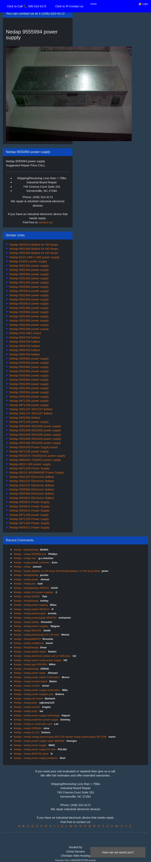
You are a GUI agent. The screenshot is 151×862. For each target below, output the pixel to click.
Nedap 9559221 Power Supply (29, 527)
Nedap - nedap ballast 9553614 (32, 609)
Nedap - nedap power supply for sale (35, 749)
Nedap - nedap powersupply (30, 613)
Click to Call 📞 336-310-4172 (26, 6)
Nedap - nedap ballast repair (30, 651)
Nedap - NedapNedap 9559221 (31, 587)
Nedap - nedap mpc (25, 558)
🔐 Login (143, 4)
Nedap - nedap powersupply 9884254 (35, 617)
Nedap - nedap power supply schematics (37, 690)
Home (93, 4)
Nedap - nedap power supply (30, 745)
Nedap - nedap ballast (27, 622)
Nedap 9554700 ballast (24, 337)
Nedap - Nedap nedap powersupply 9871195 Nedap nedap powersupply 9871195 (60, 736)
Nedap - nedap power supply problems (36, 758)
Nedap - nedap (22, 566)
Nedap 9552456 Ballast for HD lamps (33, 248)
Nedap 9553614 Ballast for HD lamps (33, 244)
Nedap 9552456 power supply (29, 265)
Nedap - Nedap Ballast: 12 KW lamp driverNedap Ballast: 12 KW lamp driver (57, 570)
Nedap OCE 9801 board (25, 333)
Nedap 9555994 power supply (29, 274)
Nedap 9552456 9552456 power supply (35, 426)
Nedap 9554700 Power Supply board (33, 447)
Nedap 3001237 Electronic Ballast (31, 476)
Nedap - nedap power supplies (31, 626)
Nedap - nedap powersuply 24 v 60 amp (37, 634)
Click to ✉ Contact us (69, 6)
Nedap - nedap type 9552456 (31, 664)
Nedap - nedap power (26, 579)
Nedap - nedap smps (26, 711)
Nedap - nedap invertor (27, 685)
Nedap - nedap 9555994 (28, 728)
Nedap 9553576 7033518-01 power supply (37, 455)
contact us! (46, 222)
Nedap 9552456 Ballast (24, 417)
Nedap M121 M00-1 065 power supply (34, 257)
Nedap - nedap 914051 (27, 596)
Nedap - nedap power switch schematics (37, 677)
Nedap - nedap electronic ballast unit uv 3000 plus (42, 655)
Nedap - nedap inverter (27, 706)
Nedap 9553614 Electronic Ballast (31, 497)
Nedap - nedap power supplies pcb (34, 694)
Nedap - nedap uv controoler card (33, 723)
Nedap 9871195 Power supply (29, 519)
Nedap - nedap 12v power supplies (34, 592)
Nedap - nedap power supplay (31, 604)
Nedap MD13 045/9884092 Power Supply (36, 472)
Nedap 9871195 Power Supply (29, 468)
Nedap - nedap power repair (30, 672)
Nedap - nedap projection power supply (36, 719)
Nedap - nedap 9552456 (28, 630)
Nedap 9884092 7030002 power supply (35, 459)
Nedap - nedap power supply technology (37, 715)
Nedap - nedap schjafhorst (29, 643)
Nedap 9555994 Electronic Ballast (31, 489)
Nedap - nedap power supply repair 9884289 (39, 740)
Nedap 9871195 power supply (29, 400)
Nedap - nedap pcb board (28, 698)
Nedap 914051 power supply (28, 261)
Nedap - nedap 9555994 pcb (30, 554)
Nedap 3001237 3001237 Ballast (30, 409)
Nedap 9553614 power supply (29, 291)
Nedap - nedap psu (25, 583)
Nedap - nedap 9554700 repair (31, 753)
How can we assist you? (118, 852)
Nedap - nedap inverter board (31, 681)
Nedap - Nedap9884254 (27, 638)
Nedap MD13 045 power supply (30, 464)
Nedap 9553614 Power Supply (29, 502)
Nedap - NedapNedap (26, 549)
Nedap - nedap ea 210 (27, 732)
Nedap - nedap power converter (32, 562)
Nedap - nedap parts (26, 702)
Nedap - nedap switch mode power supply (38, 660)
